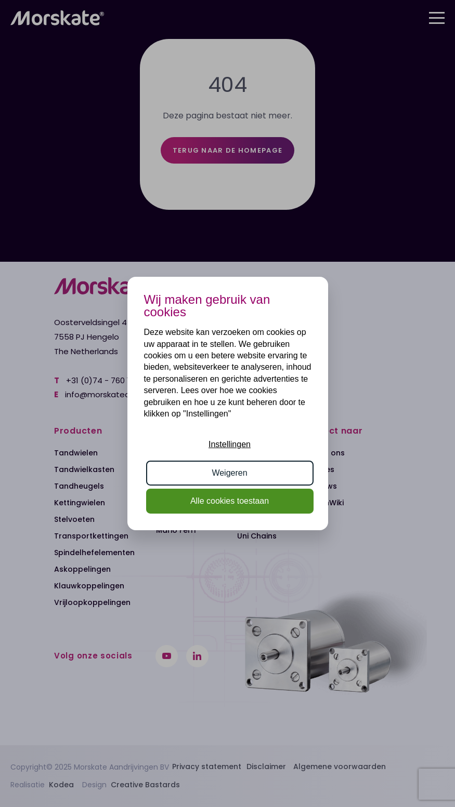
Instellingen (230, 444)
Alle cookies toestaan (229, 500)
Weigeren (229, 472)
